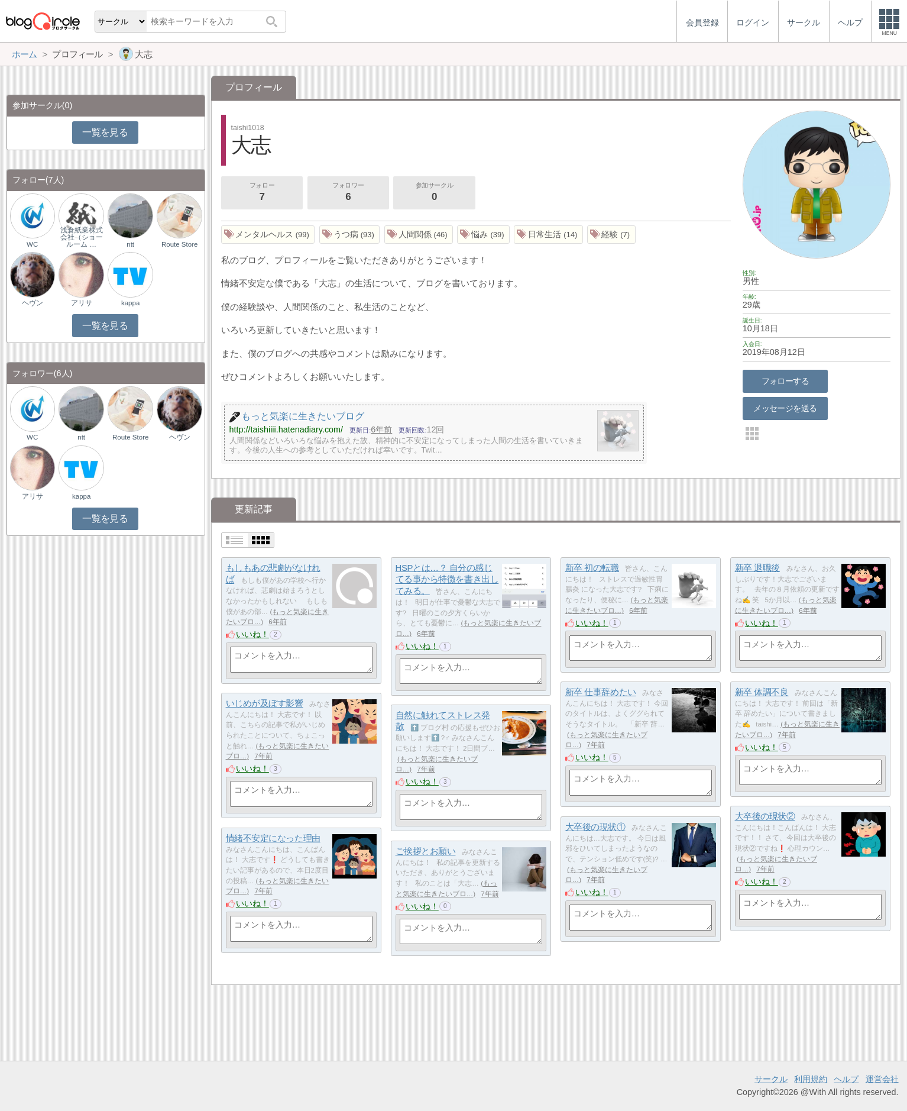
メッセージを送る (785, 408)
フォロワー (348, 193)
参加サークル (434, 193)
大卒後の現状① (595, 827)
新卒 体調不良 (762, 692)
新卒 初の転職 (592, 568)
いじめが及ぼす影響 (264, 703)
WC (32, 244)
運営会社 (882, 1079)
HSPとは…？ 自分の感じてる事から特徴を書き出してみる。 (447, 579)
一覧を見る (105, 132)
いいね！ (252, 634)
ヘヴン (32, 302)
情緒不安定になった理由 (273, 838)
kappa (130, 302)
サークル (771, 1079)
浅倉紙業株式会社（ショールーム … (81, 237)
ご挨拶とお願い (426, 851)
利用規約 (810, 1079)
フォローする (785, 381)
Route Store (179, 244)
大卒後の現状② (765, 816)
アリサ (81, 302)
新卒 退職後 (757, 568)
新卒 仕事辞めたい (600, 692)
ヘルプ (846, 1079)
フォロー (262, 193)
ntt (130, 244)
